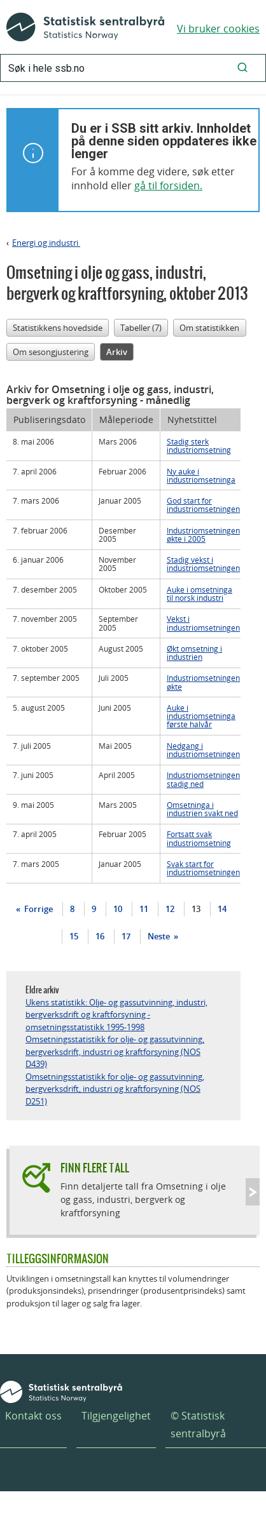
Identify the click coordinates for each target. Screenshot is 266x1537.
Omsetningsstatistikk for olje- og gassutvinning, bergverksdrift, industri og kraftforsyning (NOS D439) (114, 1051)
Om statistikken (209, 327)
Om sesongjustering (50, 352)
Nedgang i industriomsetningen (203, 750)
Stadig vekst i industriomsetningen (203, 563)
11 (143, 909)
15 (73, 936)
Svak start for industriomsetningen (203, 868)
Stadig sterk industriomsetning (199, 445)
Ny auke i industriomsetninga (201, 475)
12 (169, 909)
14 (222, 909)
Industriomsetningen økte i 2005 (203, 534)
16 (99, 936)
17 (126, 936)
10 (117, 909)
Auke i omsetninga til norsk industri (199, 593)
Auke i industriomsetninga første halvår (201, 715)
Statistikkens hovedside (57, 327)
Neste (160, 936)
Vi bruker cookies (218, 29)
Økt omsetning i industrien (194, 652)
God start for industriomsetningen (203, 504)
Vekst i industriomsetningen (203, 623)
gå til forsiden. (168, 185)
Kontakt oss (33, 1416)
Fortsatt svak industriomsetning (199, 838)
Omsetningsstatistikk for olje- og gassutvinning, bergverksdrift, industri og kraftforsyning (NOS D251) (114, 1089)
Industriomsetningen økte (203, 682)
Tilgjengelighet (116, 1416)
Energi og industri (46, 242)
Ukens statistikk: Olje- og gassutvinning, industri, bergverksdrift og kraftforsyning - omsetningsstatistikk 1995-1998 (116, 1015)
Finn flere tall (94, 1168)
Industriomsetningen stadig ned (203, 779)
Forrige (37, 909)
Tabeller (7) (141, 327)
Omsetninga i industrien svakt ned (202, 809)
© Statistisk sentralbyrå (198, 1424)
